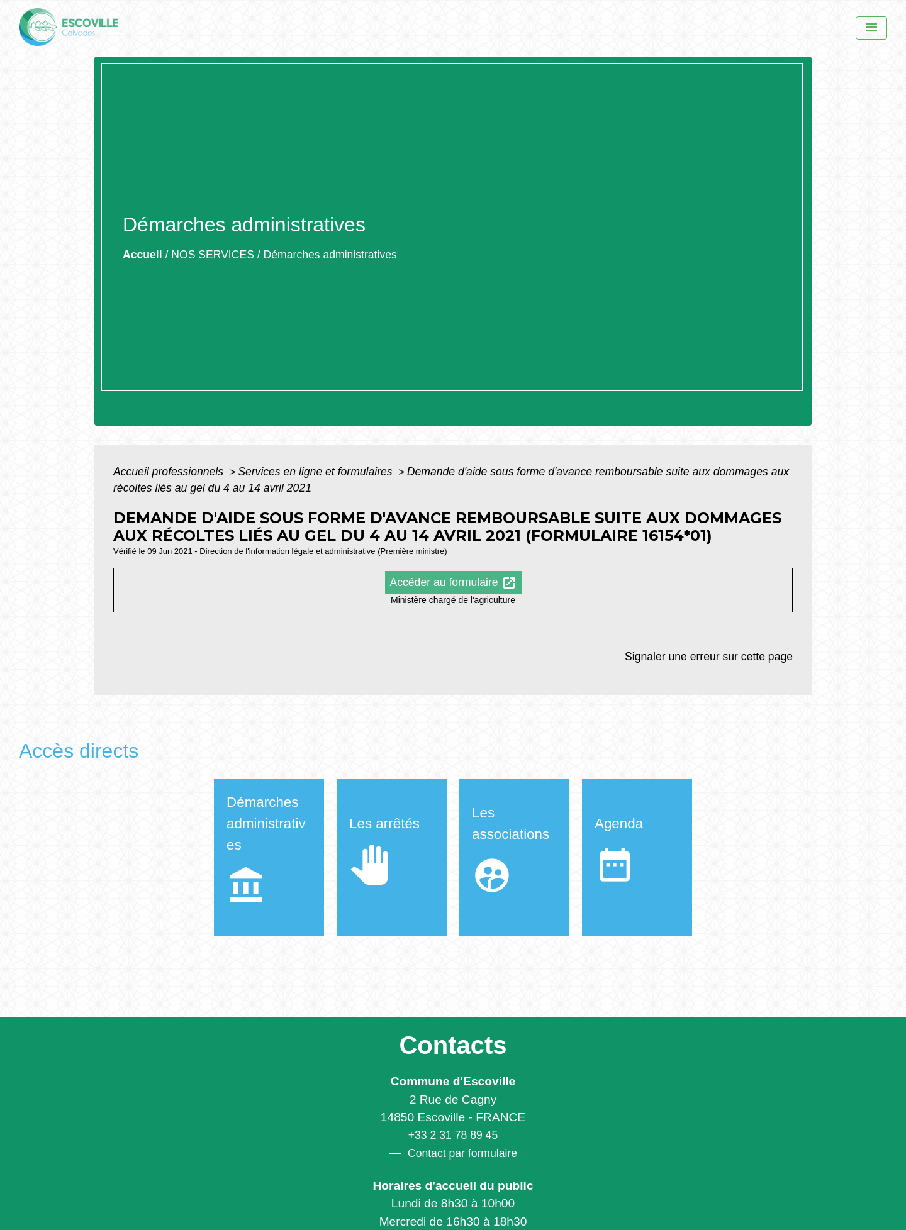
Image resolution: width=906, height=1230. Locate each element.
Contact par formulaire (453, 1153)
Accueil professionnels (169, 471)
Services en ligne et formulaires (316, 471)
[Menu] (871, 28)
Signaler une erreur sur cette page (709, 656)
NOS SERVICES (212, 254)
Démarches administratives (330, 254)
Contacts (452, 1045)
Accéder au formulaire (453, 582)
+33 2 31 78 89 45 (453, 1135)
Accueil (142, 254)
